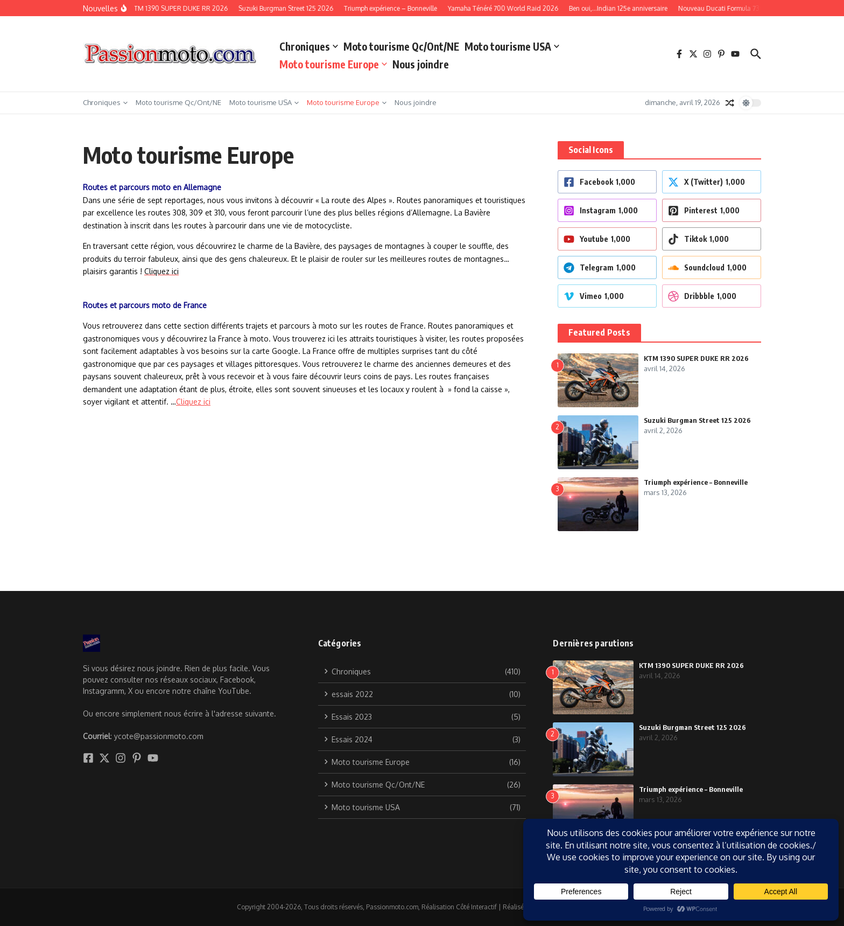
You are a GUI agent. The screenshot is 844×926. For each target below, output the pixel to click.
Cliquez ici (193, 401)
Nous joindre (420, 64)
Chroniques (308, 46)
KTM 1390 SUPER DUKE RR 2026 (696, 358)
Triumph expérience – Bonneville (696, 482)
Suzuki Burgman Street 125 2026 (697, 420)
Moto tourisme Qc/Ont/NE (401, 46)
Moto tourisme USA (512, 46)
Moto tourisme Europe (333, 64)
